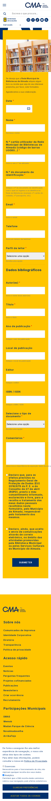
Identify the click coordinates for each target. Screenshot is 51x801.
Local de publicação (19, 348)
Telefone (12, 226)
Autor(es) (12, 282)
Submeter (25, 562)
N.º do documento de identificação (20, 173)
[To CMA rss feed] (46, 20)
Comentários (14, 438)
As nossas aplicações (12, 20)
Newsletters (10, 690)
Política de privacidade (17, 649)
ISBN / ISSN (13, 391)
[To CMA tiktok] (37, 20)
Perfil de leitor (15, 248)
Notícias (8, 671)
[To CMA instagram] (28, 20)
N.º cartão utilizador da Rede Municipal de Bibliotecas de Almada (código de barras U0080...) (25, 146)
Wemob (7, 721)
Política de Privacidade (35, 761)
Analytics (9, 775)
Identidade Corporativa (17, 635)
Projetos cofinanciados (17, 680)
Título (10, 304)
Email (9, 204)
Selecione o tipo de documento (18, 415)
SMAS (6, 716)
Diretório (8, 640)
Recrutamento (11, 700)
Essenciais (10, 766)
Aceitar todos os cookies (25, 796)
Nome (9, 120)
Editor (10, 369)
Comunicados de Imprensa (19, 630)
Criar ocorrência (13, 695)
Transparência (12, 644)
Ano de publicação (18, 326)
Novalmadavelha (13, 731)
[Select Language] (11, 25)
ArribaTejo (9, 736)
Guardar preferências (25, 787)
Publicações (10, 685)
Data (9, 100)
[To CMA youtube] (42, 20)
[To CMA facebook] (33, 20)
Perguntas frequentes (16, 676)
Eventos (8, 666)
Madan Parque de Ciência (18, 726)
